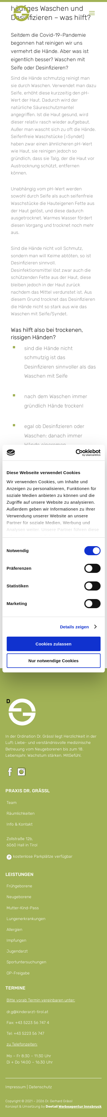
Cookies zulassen (54, 643)
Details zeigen (74, 626)
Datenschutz (40, 1087)
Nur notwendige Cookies (54, 660)
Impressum (15, 1087)
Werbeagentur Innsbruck (80, 1106)
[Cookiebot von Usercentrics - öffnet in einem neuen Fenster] (76, 452)
